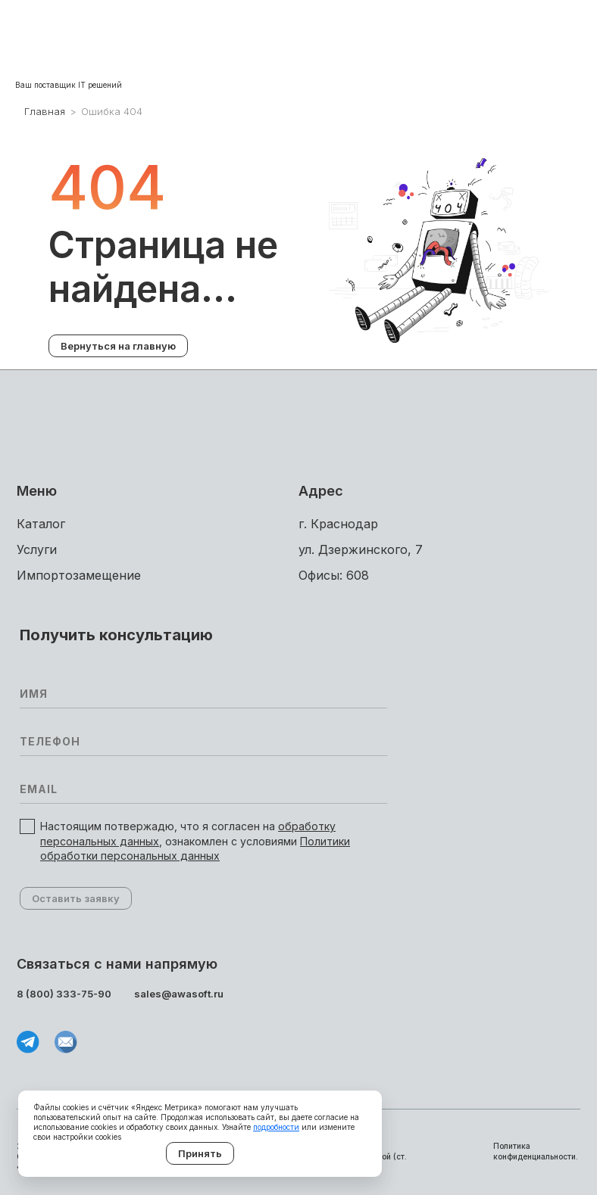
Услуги (37, 549)
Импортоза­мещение (79, 575)
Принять (200, 1153)
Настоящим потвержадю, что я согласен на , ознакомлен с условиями (195, 841)
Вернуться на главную (118, 346)
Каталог (41, 523)
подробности (276, 1126)
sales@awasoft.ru (178, 994)
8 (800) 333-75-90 (64, 994)
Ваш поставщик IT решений (68, 84)
